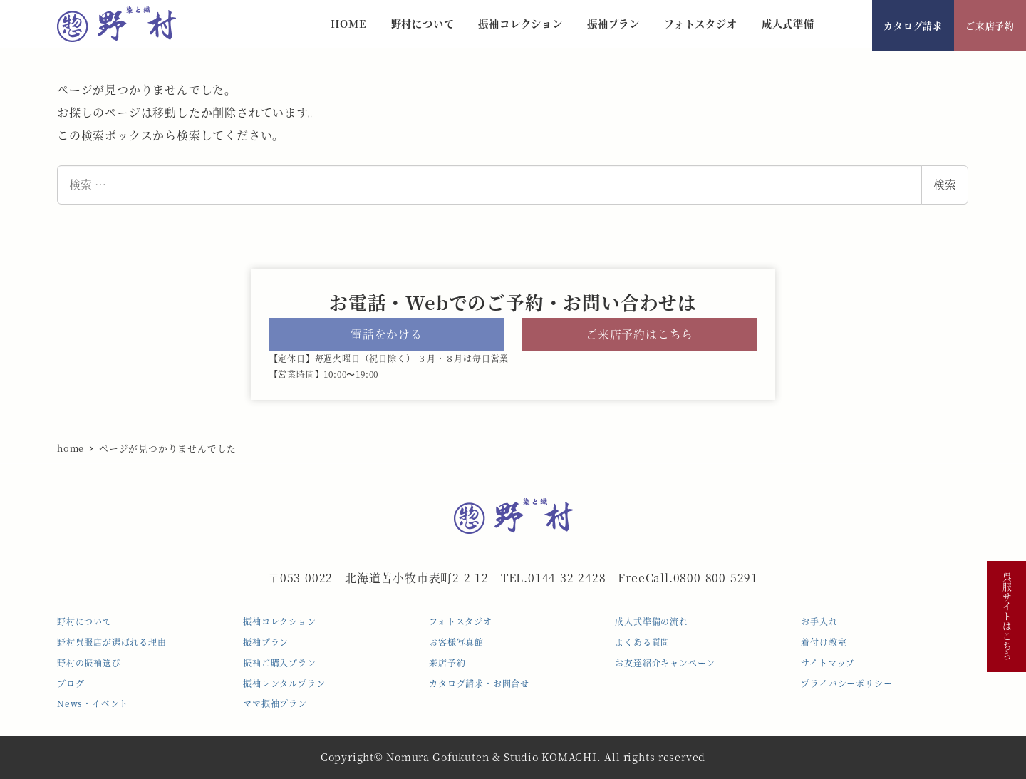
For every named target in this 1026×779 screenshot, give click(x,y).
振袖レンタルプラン (284, 683)
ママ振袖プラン (275, 703)
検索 (944, 184)
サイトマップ (828, 662)
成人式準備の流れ (651, 621)
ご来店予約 (990, 25)
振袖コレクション (279, 621)
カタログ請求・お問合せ (479, 683)
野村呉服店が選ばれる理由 (112, 642)
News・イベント (92, 703)
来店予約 (447, 662)
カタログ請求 (913, 25)
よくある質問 (642, 642)
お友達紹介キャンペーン (665, 662)
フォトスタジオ (460, 621)
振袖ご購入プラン (279, 662)
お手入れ (819, 621)
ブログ (70, 683)
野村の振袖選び (89, 662)
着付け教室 (823, 642)
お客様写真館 (456, 642)
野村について (84, 621)
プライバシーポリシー (846, 683)
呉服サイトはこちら (1006, 616)
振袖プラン (266, 642)
